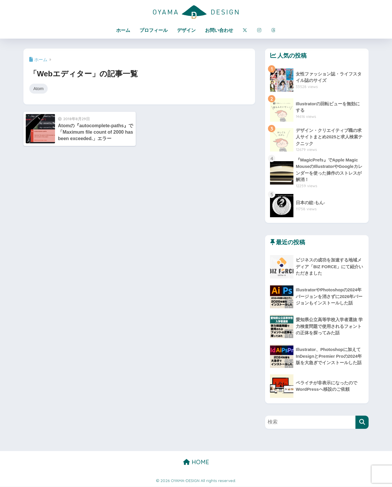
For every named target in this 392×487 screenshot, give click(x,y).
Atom (38, 88)
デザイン (186, 30)
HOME (196, 462)
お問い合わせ (219, 30)
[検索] (362, 422)
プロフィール (154, 30)
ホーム (123, 30)
